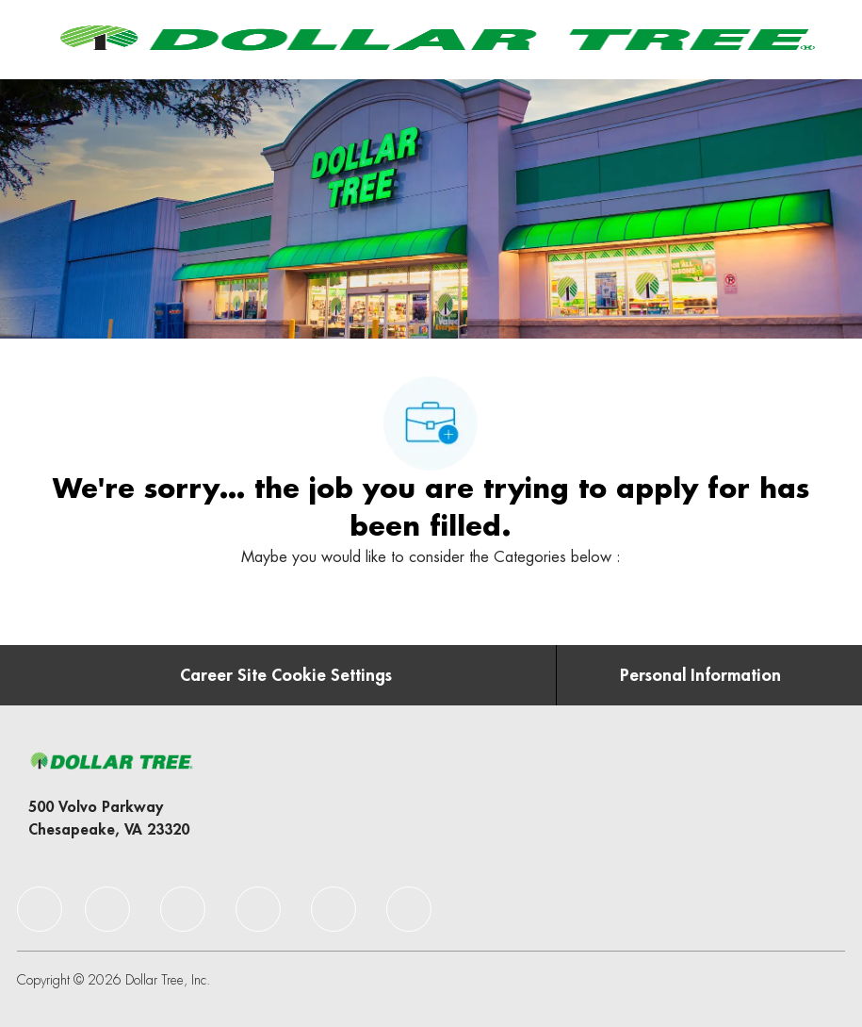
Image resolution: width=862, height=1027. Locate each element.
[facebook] (39, 909)
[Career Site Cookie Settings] (286, 675)
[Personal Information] (700, 675)
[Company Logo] (434, 38)
